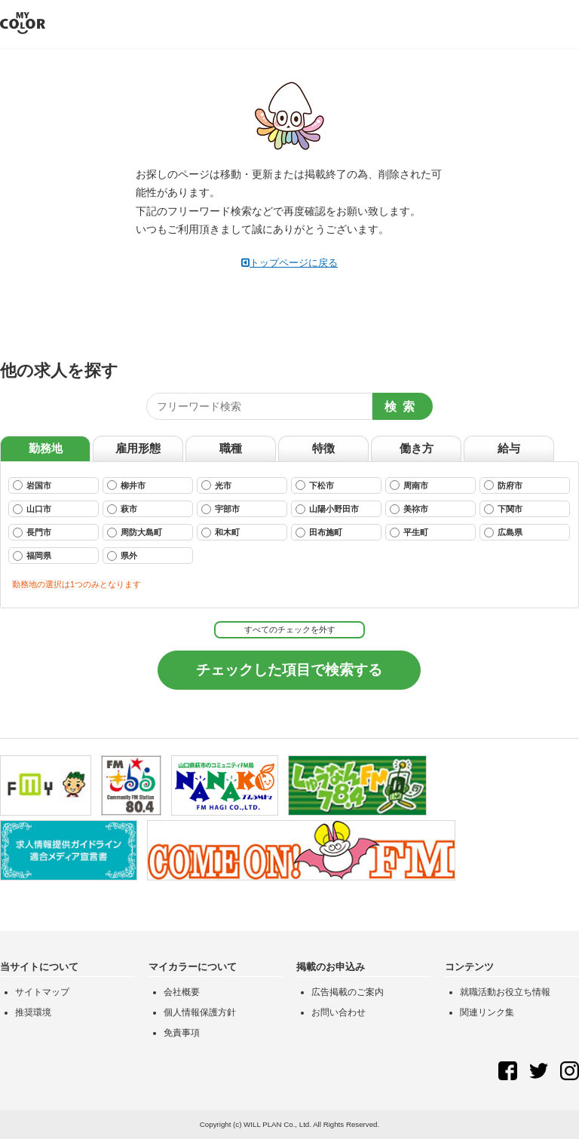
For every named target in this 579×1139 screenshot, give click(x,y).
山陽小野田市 (327, 509)
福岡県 (32, 556)
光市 (216, 485)
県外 (122, 556)
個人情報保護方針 (200, 1012)
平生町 (409, 532)
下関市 (503, 509)
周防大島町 (134, 532)
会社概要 (182, 992)
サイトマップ (42, 992)
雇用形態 (138, 448)
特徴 (323, 448)
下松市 (315, 485)
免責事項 (182, 1032)
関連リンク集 (487, 1012)
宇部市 (220, 509)
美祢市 (409, 509)
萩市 (122, 509)
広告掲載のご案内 (347, 992)
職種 (230, 448)
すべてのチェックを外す (289, 629)
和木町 (220, 532)
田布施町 (319, 532)
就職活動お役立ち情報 (505, 992)
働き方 (416, 448)
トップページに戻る (289, 262)
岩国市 (32, 485)
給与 (509, 448)
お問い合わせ (338, 1012)
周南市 (409, 485)
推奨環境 (33, 1012)
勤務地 (46, 448)
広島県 (503, 532)
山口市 (32, 509)
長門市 (32, 532)
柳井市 (126, 485)
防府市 (503, 485)
